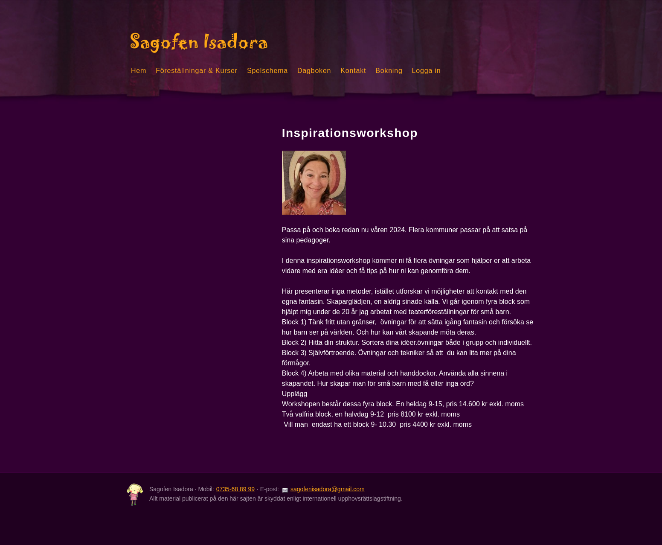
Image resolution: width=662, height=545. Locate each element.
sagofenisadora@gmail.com (327, 489)
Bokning (388, 70)
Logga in (426, 70)
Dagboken (314, 70)
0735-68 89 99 (235, 489)
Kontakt (353, 70)
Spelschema (267, 70)
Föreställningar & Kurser (197, 70)
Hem (138, 70)
